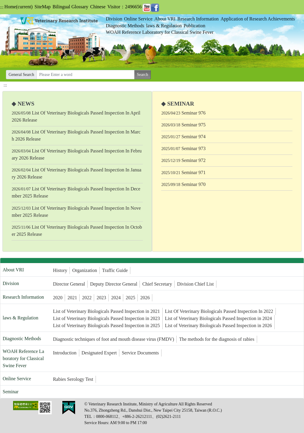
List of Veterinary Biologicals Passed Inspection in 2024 (218, 318)
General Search (21, 74)
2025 (130, 297)
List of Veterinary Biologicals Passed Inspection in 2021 (106, 311)
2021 (72, 297)
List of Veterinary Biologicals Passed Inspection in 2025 (106, 325)
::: (2, 7)
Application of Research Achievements (258, 18)
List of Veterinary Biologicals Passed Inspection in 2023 (106, 318)
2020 (57, 297)
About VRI (164, 18)
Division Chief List (195, 283)
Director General (69, 283)
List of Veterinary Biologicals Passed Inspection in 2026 (218, 325)
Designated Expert (99, 352)
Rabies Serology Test (73, 379)
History (60, 270)
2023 (101, 297)
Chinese (98, 6)
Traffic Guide (115, 270)
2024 (116, 297)
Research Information (198, 18)
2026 (145, 297)
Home (18, 6)
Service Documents (140, 352)
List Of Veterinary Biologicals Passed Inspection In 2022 (219, 311)
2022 (86, 297)
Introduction (64, 352)
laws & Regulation (164, 25)
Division (114, 18)
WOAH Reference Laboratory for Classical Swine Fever (160, 32)
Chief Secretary (157, 283)
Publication (194, 25)
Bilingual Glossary (70, 6)
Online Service (138, 18)
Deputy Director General (113, 283)
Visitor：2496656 (124, 6)
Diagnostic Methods (125, 25)
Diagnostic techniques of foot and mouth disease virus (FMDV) (113, 339)
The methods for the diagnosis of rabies (216, 339)
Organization (84, 270)
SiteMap (42, 6)
